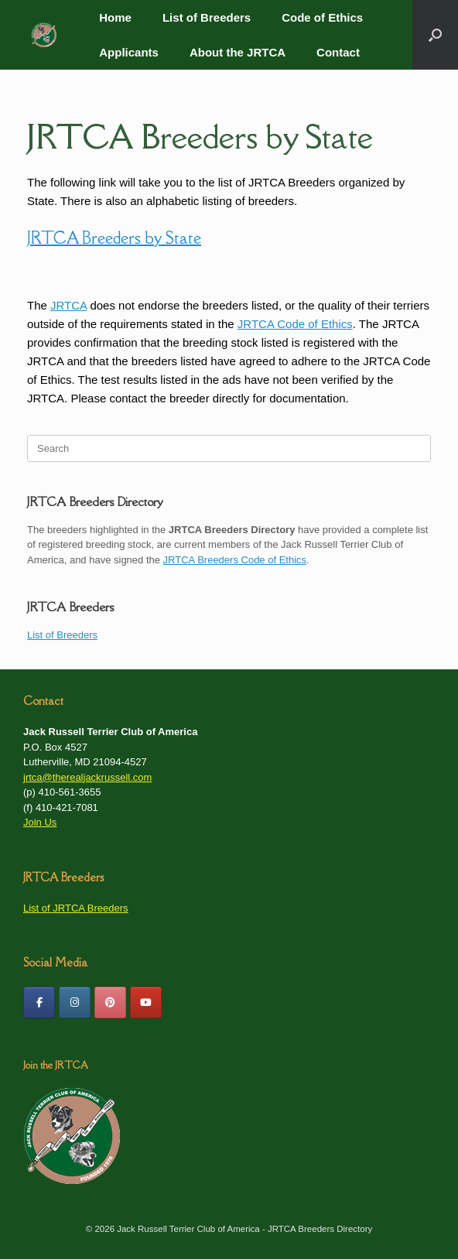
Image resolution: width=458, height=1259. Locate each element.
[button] (435, 35)
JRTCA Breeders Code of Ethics (234, 560)
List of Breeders (206, 17)
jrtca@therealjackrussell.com (87, 777)
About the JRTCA (237, 52)
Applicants (129, 52)
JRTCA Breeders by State (200, 136)
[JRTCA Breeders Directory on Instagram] (75, 1002)
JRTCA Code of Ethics (295, 323)
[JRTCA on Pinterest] (110, 1002)
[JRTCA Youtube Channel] (146, 1002)
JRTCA (68, 305)
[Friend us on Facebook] (39, 1002)
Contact (338, 52)
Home (115, 17)
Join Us (39, 822)
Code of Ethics (322, 17)
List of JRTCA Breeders (75, 908)
